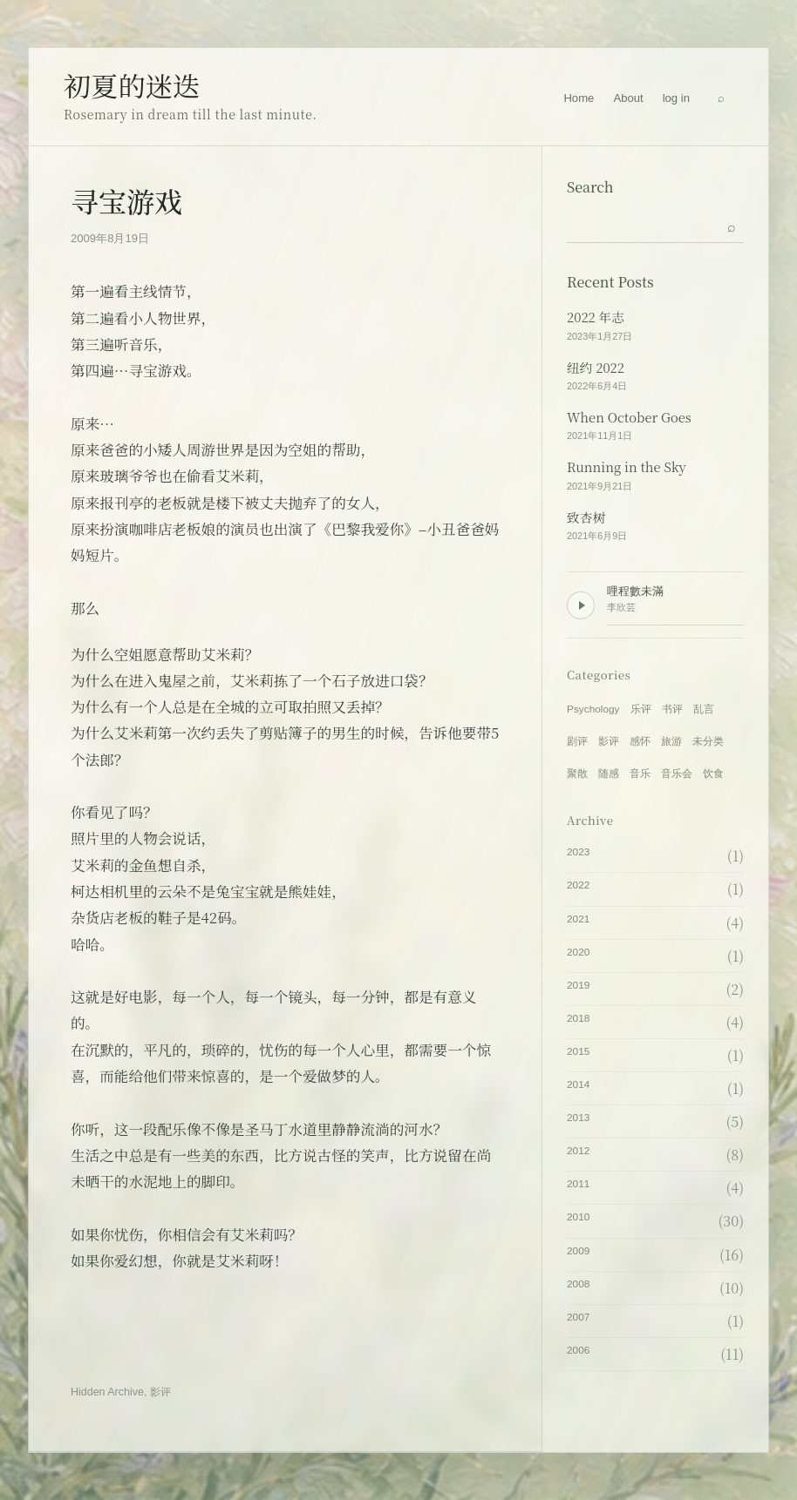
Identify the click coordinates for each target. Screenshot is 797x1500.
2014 (578, 1084)
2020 (578, 952)
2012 (578, 1151)
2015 (578, 1051)
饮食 (713, 773)
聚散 (577, 773)
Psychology (593, 709)
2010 (578, 1217)
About (628, 98)
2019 (578, 985)
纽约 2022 (595, 367)
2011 (578, 1184)
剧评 (577, 741)
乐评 (640, 709)
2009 (578, 1251)
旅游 (671, 741)
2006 (578, 1350)
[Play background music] (581, 605)
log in (676, 98)
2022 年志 (595, 317)
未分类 (708, 741)
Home (578, 98)
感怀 (640, 741)
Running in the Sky (626, 467)
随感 (608, 773)
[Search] (721, 98)
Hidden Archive (107, 1392)
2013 (578, 1117)
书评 (672, 709)
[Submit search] (731, 225)
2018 (578, 1018)
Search (590, 187)
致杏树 (586, 517)
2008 (578, 1284)
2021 (578, 919)
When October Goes (629, 417)
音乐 (640, 773)
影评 (160, 1392)
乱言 (703, 709)
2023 (578, 852)
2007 (578, 1317)
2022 (578, 885)
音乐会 (676, 773)
